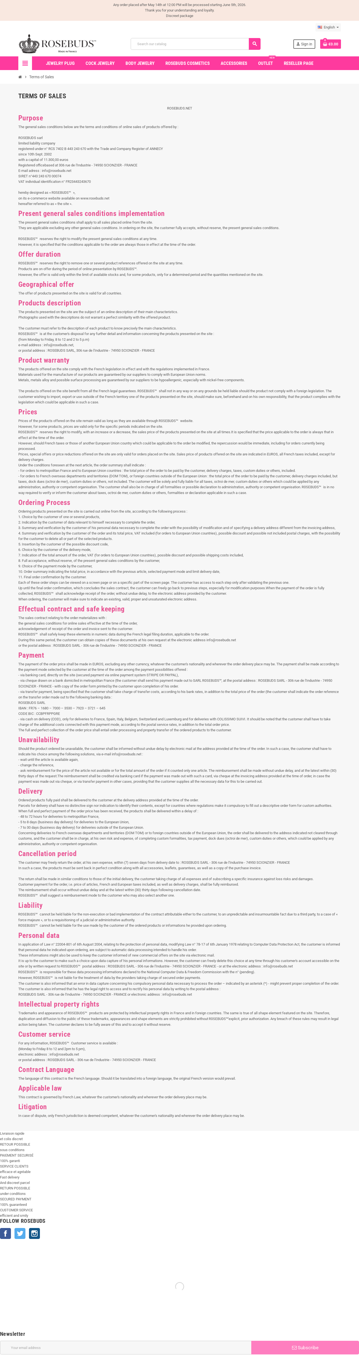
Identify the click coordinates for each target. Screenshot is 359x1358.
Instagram (34, 1233)
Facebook (5, 1233)
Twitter (19, 1233)
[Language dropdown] (328, 27)
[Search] (196, 44)
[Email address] (125, 1347)
